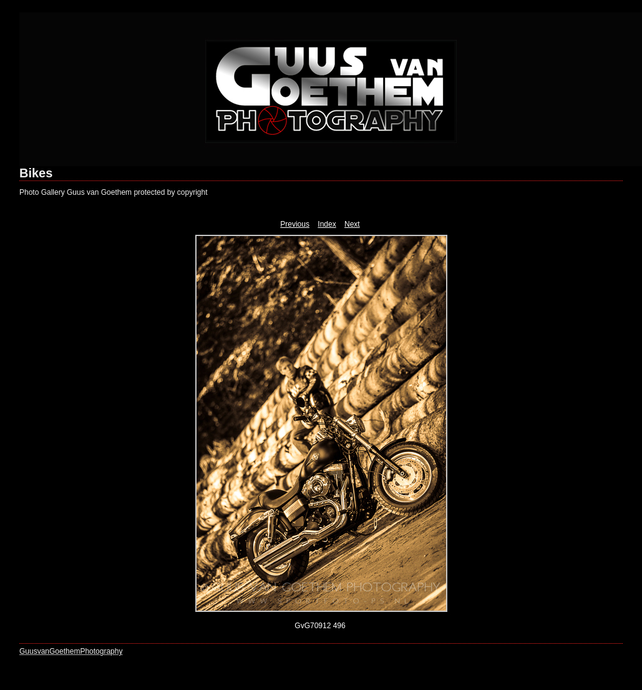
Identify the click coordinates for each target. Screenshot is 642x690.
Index (327, 224)
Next (352, 224)
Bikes (35, 173)
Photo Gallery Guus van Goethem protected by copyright (113, 192)
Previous (294, 224)
